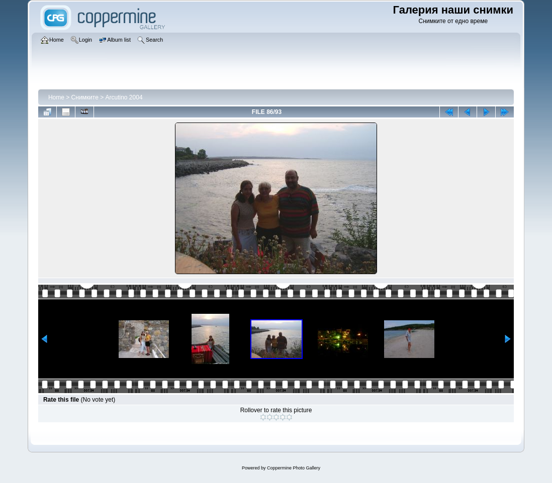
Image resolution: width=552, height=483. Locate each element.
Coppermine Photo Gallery (293, 467)
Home (56, 97)
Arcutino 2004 (124, 97)
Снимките (85, 97)
